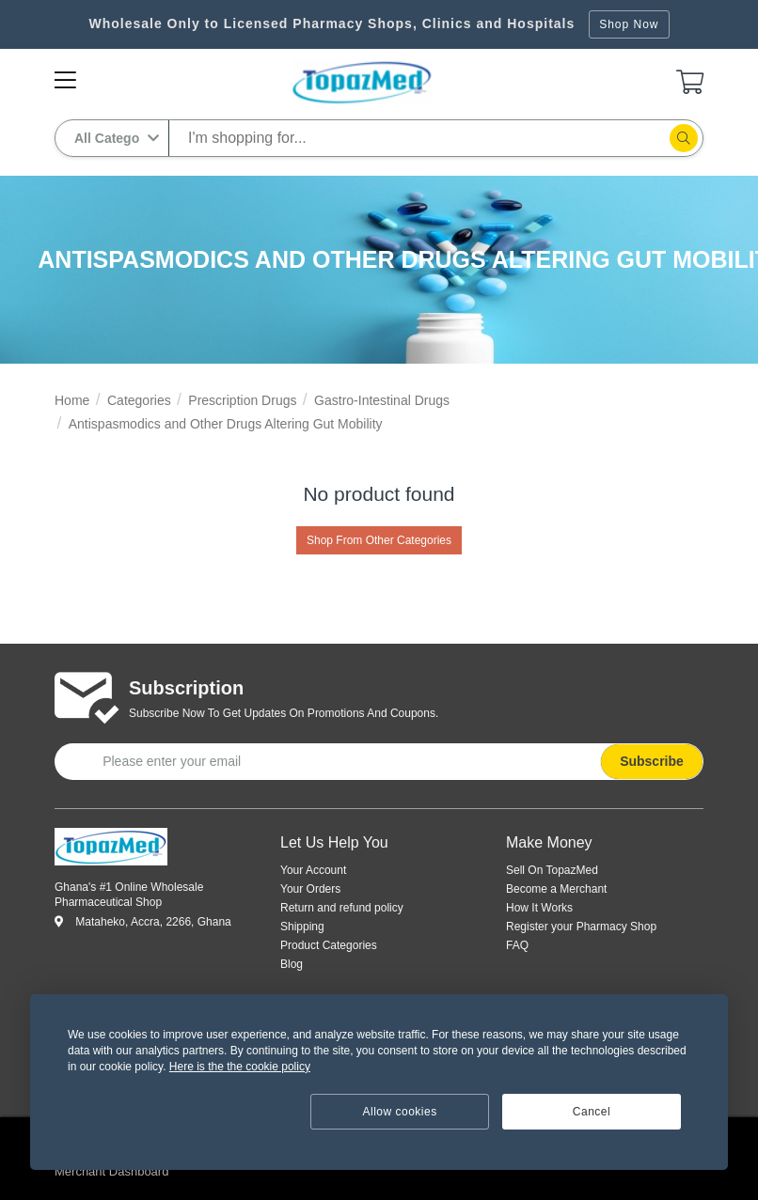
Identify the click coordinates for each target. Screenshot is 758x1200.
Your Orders (310, 889)
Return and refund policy (341, 907)
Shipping (302, 926)
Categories (139, 400)
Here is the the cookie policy (239, 1066)
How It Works (539, 907)
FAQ (517, 945)
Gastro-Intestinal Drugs (382, 400)
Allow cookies (400, 1111)
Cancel (591, 1111)
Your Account (313, 870)
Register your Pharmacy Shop (581, 926)
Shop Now (628, 24)
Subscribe (652, 761)
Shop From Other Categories (379, 540)
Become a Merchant (556, 889)
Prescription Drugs (242, 400)
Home (72, 400)
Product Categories (328, 945)
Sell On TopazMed (552, 870)
